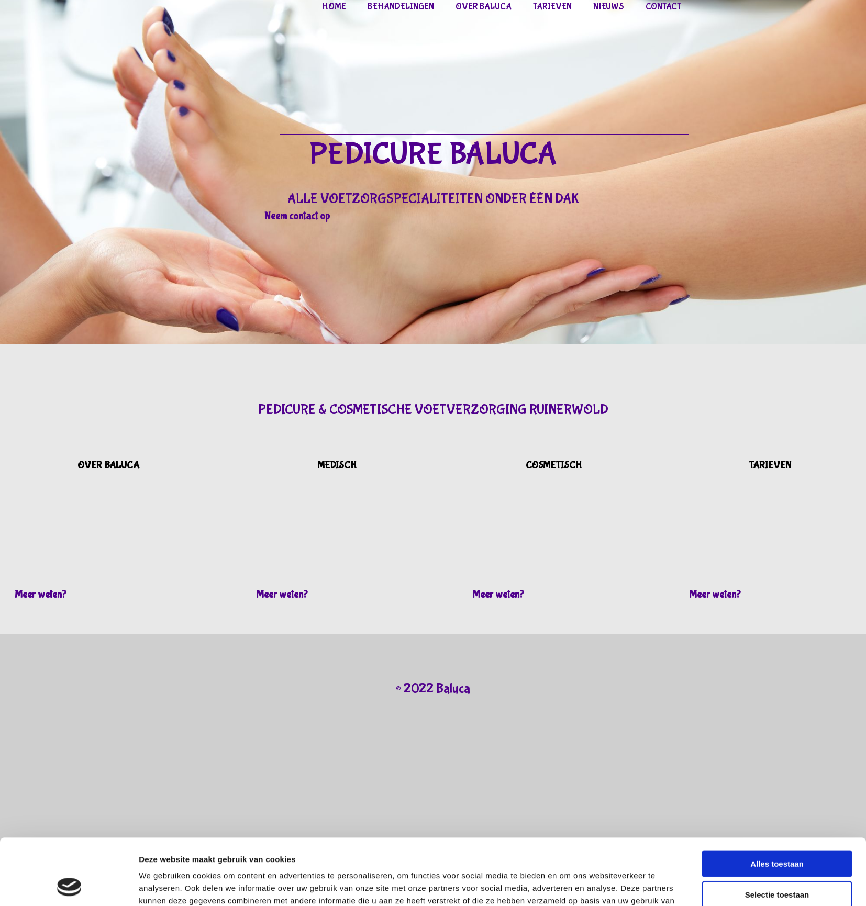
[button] (297, 216)
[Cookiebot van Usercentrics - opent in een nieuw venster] (69, 885)
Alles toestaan (777, 801)
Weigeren (776, 862)
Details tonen (567, 885)
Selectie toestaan (777, 832)
